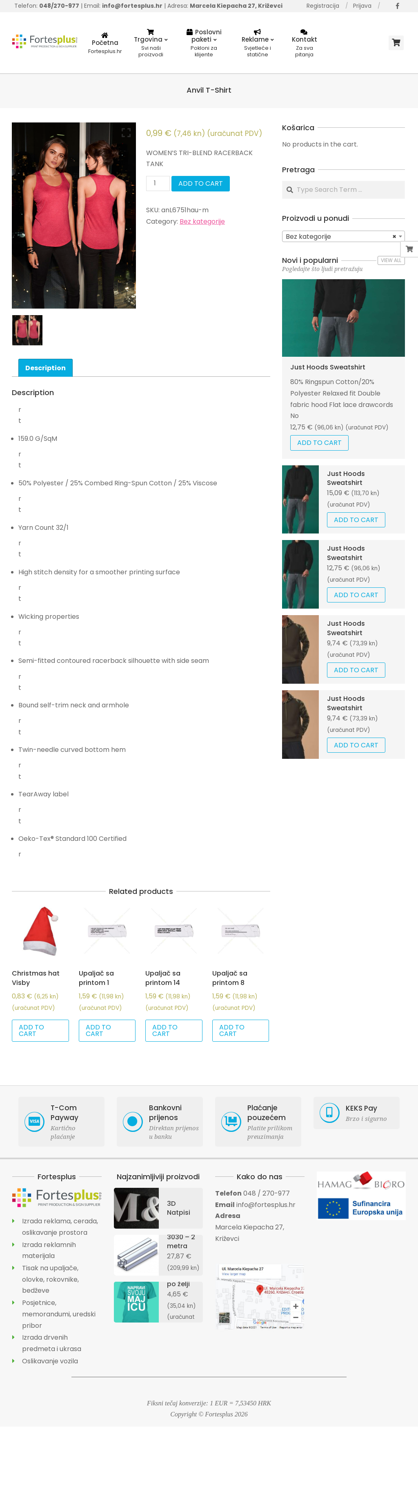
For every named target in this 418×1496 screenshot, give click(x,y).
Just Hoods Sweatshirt (327, 367)
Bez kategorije (202, 221)
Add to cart (200, 183)
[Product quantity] (158, 183)
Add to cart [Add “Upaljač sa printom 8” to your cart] (232, 1030)
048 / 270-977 (266, 1193)
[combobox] (343, 236)
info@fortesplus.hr (266, 1204)
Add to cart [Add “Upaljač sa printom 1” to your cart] (98, 1030)
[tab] (45, 368)
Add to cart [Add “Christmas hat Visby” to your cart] (31, 1030)
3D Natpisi (178, 1208)
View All (391, 260)
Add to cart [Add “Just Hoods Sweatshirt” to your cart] (319, 442)
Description (45, 368)
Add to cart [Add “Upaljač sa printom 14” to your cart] (165, 1030)
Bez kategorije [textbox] (341, 236)
